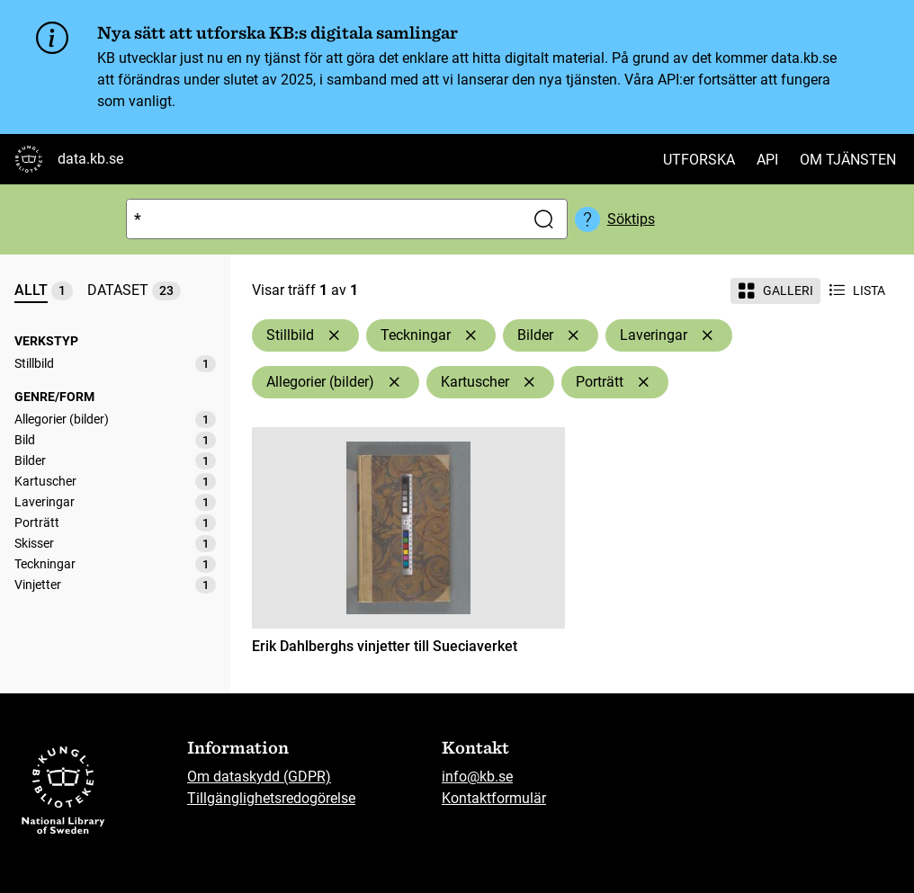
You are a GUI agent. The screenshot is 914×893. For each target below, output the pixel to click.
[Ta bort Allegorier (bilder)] (394, 382)
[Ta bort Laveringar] (707, 335)
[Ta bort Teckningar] (470, 335)
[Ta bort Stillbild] (334, 335)
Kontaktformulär (494, 798)
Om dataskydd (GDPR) (259, 776)
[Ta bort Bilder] (573, 335)
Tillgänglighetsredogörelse (271, 798)
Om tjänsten (848, 159)
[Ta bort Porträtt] (643, 382)
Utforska (699, 159)
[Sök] (321, 219)
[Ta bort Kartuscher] (529, 382)
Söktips (631, 219)
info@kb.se (477, 776)
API (767, 159)
